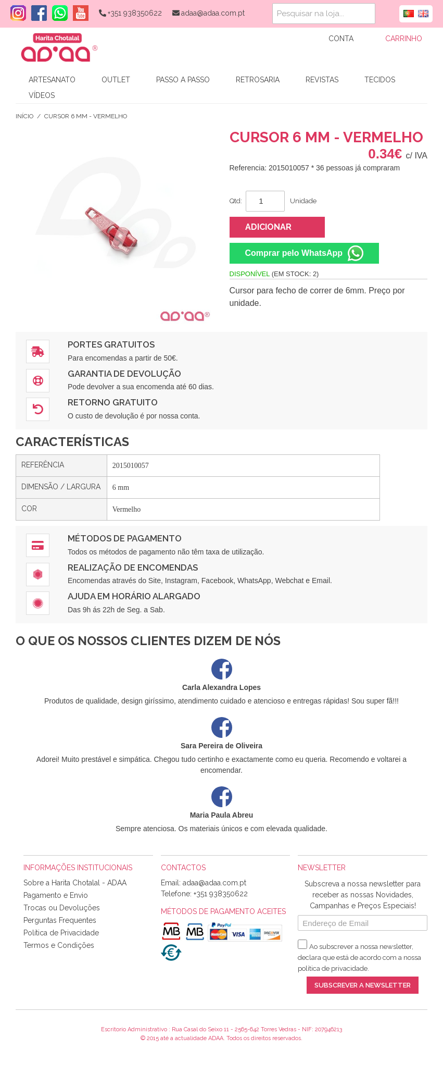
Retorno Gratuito (113, 402)
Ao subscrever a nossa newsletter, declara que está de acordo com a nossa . (359, 957)
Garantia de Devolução (124, 373)
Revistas (322, 80)
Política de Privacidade (61, 933)
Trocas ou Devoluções (61, 908)
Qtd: (236, 201)
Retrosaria (258, 80)
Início (24, 116)
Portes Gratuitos (111, 344)
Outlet (116, 80)
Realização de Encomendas (133, 567)
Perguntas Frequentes (59, 920)
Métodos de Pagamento (125, 538)
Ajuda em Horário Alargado (134, 596)
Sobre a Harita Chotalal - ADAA (74, 883)
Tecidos (379, 80)
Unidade (303, 201)
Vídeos (42, 95)
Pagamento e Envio (55, 895)
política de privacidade (333, 968)
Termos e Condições (58, 945)
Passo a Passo (183, 80)
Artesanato (52, 80)
